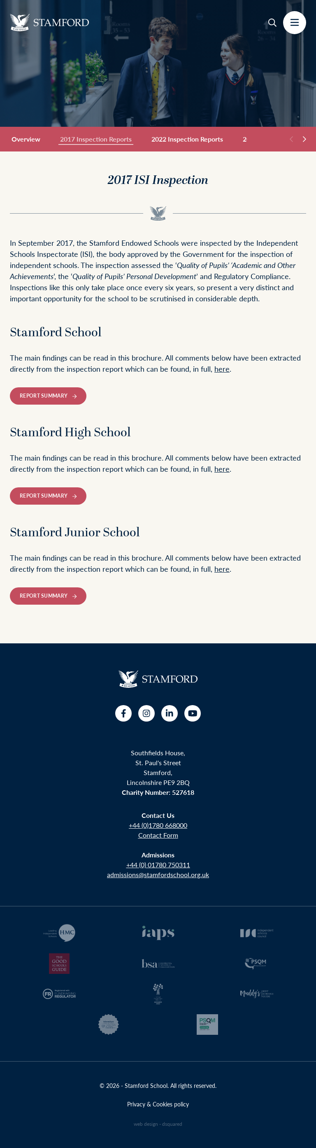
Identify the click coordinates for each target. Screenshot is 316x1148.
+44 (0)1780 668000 (158, 825)
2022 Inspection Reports (187, 139)
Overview (26, 139)
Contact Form (158, 835)
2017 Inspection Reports (95, 139)
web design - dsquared (158, 1123)
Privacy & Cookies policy (158, 1104)
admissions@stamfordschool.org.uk (158, 874)
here (222, 368)
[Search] (272, 22)
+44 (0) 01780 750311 (158, 864)
